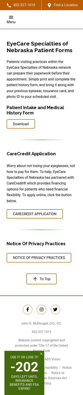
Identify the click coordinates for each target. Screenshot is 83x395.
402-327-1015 (41, 332)
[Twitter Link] (27, 309)
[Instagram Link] (41, 309)
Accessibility (49, 368)
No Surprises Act (55, 378)
